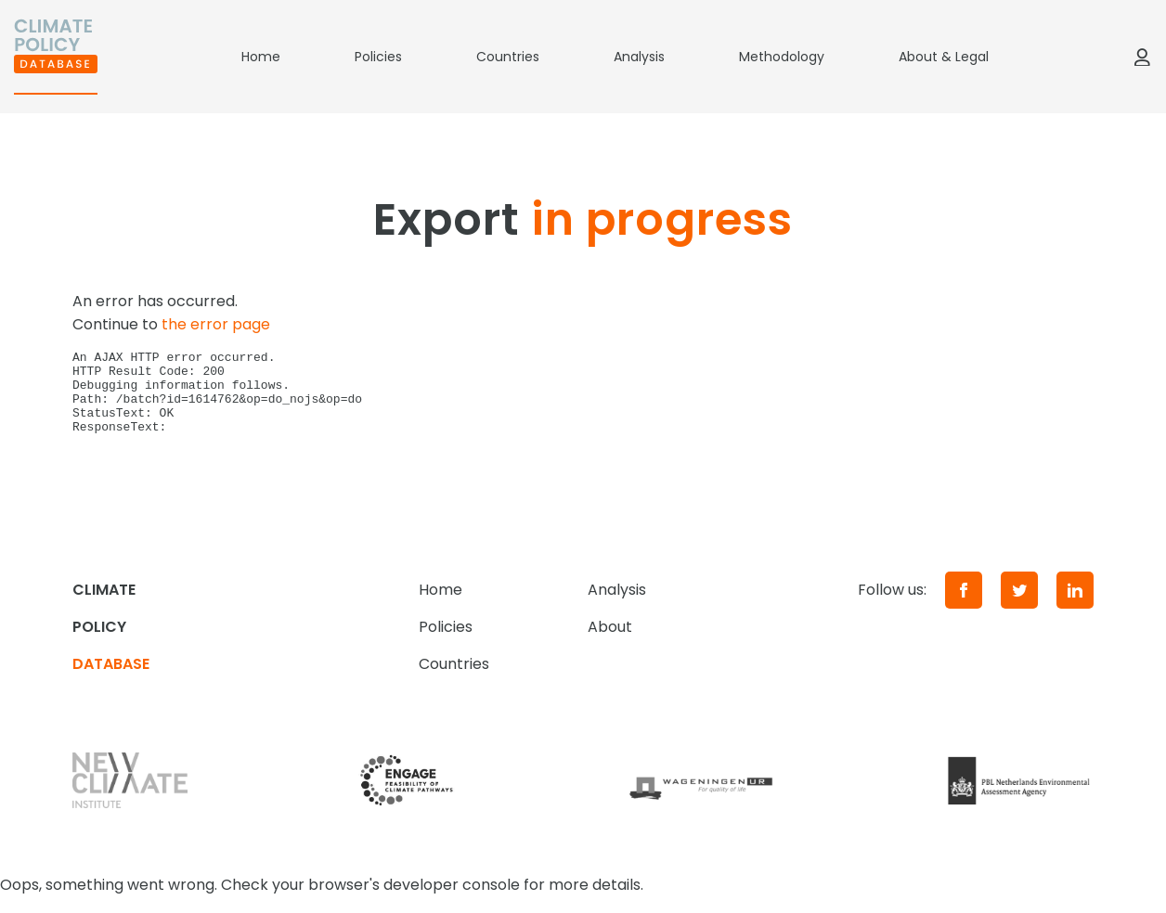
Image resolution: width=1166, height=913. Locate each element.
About (610, 643)
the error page (216, 324)
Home (260, 56)
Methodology (781, 56)
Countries (507, 56)
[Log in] (1142, 56)
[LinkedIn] (1075, 606)
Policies (378, 56)
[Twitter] (1019, 606)
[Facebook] (963, 606)
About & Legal (944, 56)
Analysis (639, 56)
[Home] (55, 57)
